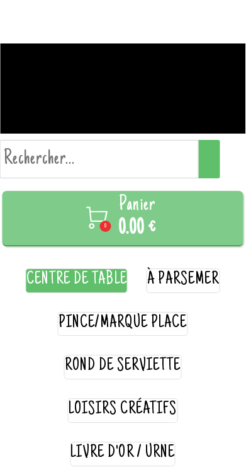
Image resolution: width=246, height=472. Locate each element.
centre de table (76, 280)
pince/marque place (123, 323)
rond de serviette (123, 366)
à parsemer (183, 280)
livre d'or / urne (122, 453)
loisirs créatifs (123, 410)
